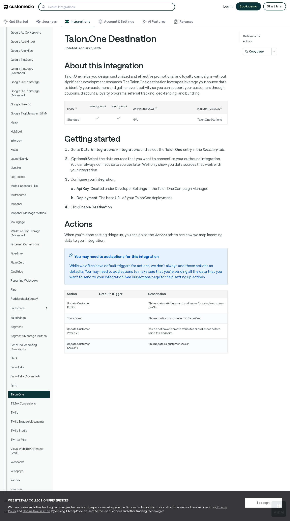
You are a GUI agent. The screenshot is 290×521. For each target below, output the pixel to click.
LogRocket (18, 176)
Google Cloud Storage (25, 82)
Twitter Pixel (19, 439)
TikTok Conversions (23, 403)
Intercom (17, 140)
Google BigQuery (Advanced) (22, 71)
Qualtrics (17, 271)
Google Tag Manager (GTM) (29, 113)
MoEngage (18, 222)
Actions (247, 41)
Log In (228, 6)
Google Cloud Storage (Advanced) (25, 93)
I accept (263, 503)
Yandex (15, 480)
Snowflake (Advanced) (25, 376)
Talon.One (17, 394)
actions (144, 277)
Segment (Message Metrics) (29, 336)
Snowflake (17, 367)
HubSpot (16, 131)
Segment (17, 326)
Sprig (14, 385)
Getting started (252, 35)
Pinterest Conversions (25, 244)
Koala (14, 149)
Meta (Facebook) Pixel (24, 185)
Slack (14, 358)
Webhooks (17, 462)
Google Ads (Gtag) (23, 41)
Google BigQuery (22, 59)
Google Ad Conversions (26, 32)
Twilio (14, 412)
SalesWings (18, 317)
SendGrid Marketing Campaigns (24, 347)
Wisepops (17, 471)
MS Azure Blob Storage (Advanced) (25, 233)
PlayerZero (17, 262)
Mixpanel (16, 204)
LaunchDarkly (19, 158)
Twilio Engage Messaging (27, 421)
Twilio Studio (19, 430)
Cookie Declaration (36, 511)
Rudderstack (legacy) (24, 298)
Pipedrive (17, 253)
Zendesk (16, 489)
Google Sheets (20, 104)
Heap (14, 122)
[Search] (106, 7)
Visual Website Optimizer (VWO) (27, 451)
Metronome (18, 195)
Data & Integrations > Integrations (110, 149)
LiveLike (16, 167)
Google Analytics (22, 50)
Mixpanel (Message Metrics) (29, 213)
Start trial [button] (275, 6)
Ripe (13, 289)
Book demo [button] (248, 6)
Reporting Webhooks (24, 280)
